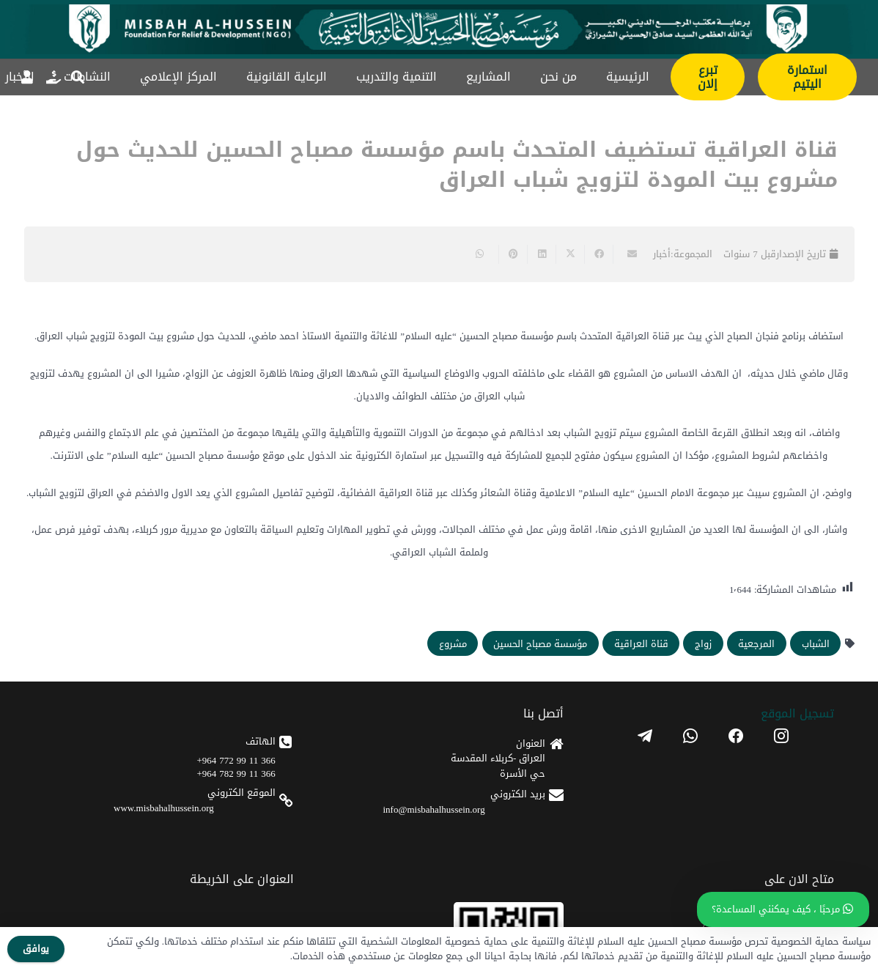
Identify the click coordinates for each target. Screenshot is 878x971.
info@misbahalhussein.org (434, 809)
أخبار (662, 254)
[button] (77, 77)
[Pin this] (512, 254)
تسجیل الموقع (797, 713)
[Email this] (627, 254)
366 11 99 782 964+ (235, 773)
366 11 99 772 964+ (235, 760)
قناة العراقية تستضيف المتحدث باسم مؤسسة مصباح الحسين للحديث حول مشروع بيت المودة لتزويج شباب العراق (457, 165)
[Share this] (598, 254)
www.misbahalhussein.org (164, 808)
